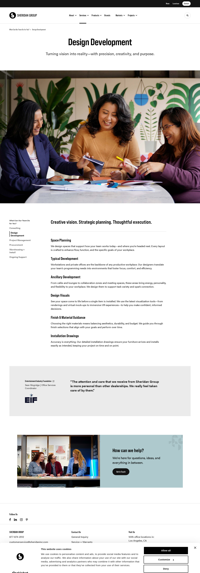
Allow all (166, 543)
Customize (166, 552)
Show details (48, 567)
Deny (166, 561)
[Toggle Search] (187, 15)
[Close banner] (195, 541)
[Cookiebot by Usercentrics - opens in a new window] (20, 567)
